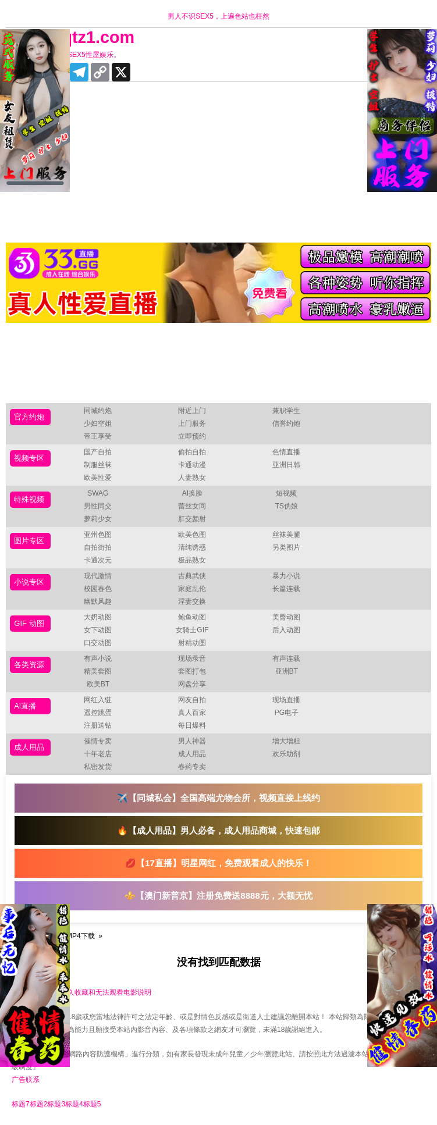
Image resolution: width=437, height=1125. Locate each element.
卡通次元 (98, 560)
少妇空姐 (98, 423)
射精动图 (192, 643)
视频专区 (29, 458)
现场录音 (192, 658)
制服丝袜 (98, 465)
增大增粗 (286, 741)
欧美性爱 (98, 478)
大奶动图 (98, 617)
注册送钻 (98, 725)
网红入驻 (98, 700)
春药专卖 (192, 767)
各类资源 (29, 664)
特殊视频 (29, 499)
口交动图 (98, 643)
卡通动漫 (192, 465)
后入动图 (286, 630)
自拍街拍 (98, 547)
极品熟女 (192, 560)
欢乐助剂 (286, 754)
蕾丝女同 (192, 506)
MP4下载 (80, 936)
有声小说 (98, 658)
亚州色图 (98, 535)
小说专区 (29, 582)
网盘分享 (192, 684)
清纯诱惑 (192, 547)
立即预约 (192, 436)
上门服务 (192, 423)
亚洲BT (286, 671)
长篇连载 (286, 589)
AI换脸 (192, 493)
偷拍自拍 (192, 452)
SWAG (97, 493)
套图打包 (192, 671)
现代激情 (98, 576)
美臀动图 (286, 617)
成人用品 (29, 747)
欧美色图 (192, 535)
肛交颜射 (192, 519)
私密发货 (98, 767)
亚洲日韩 (286, 465)
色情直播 (286, 452)
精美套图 (98, 671)
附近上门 (192, 411)
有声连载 (286, 658)
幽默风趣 (98, 601)
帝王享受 (98, 436)
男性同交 (98, 506)
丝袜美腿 (286, 535)
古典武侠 (192, 576)
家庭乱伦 (192, 589)
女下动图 (98, 630)
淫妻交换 (192, 601)
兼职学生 (286, 411)
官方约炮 (29, 416)
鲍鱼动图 (192, 617)
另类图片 (286, 547)
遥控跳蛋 (98, 713)
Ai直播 (25, 706)
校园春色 (98, 589)
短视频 (286, 493)
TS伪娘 (286, 506)
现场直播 (286, 700)
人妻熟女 (192, 478)
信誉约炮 (286, 423)
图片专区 (29, 540)
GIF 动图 (29, 623)
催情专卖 (98, 741)
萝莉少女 (98, 519)
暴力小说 (286, 576)
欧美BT (98, 684)
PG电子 (287, 713)
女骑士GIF (192, 630)
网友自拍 (192, 700)
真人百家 (192, 713)
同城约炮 (98, 411)
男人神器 (192, 741)
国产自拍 (98, 452)
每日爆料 (192, 725)
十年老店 (98, 754)
